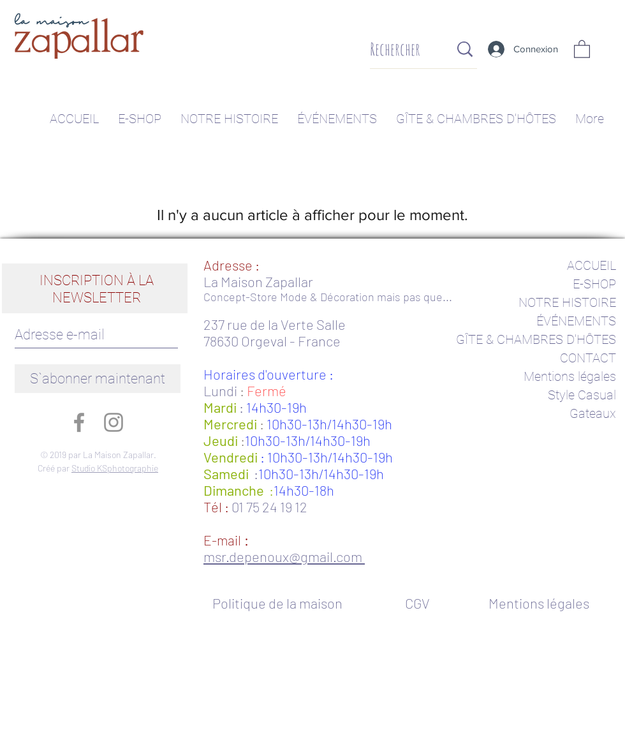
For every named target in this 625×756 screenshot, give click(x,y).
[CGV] (417, 603)
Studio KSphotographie (114, 468)
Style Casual (582, 395)
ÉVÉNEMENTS (576, 321)
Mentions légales (570, 376)
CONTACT (588, 358)
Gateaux (593, 413)
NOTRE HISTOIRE (567, 302)
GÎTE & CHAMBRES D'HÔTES (536, 339)
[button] (582, 48)
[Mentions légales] (538, 603)
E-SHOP (594, 284)
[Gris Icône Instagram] (113, 422)
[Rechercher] (400, 49)
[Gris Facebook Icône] (79, 422)
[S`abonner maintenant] (97, 378)
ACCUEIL (591, 265)
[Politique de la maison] (284, 603)
